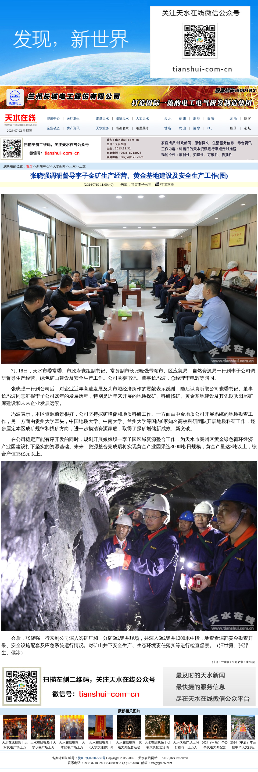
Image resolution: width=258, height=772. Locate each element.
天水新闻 (59, 166)
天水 (72, 166)
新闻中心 (42, 166)
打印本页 (164, 184)
